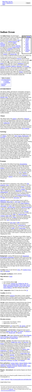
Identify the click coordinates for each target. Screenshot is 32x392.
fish (20, 326)
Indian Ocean (27, 45)
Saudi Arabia (23, 353)
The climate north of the (6, 118)
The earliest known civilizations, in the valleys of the (13, 183)
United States (22, 228)
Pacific (8, 50)
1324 (18, 201)
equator (14, 118)
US (27, 290)
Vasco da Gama (11, 207)
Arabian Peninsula (12, 41)
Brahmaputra (25, 136)
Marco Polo (10, 201)
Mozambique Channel (12, 286)
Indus (15, 136)
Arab (10, 206)
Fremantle (9, 366)
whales (21, 331)
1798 (10, 215)
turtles (15, 331)
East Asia (26, 342)
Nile (28, 183)
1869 (18, 222)
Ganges (19, 136)
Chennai (21, 363)
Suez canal (12, 222)
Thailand (22, 360)
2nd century (16, 197)
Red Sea (19, 58)
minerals (12, 357)
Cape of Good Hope (26, 207)
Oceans (28, 36)
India (6, 97)
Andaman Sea (14, 283)
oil (11, 326)
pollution (27, 331)
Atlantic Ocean (27, 39)
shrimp (23, 326)
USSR (12, 228)
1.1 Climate (6, 81)
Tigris (7, 185)
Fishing (2, 168)
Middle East (14, 342)
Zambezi (4, 136)
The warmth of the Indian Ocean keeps (10, 164)
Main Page (5, 1)
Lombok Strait (14, 338)
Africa (1, 43)
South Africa (3, 360)
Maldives (13, 66)
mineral (10, 176)
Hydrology (3, 131)
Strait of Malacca (25, 203)
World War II (21, 225)
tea (20, 172)
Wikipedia (11, 389)
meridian (10, 48)
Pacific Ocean (27, 48)
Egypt (22, 186)
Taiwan (11, 350)
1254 (16, 201)
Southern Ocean (27, 50)
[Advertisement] (13, 18)
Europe (2, 343)
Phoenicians (18, 190)
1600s (14, 214)
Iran (29, 353)
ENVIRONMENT (5, 89)
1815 (8, 220)
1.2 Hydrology (6, 82)
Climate (2, 116)
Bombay (25, 366)
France (14, 217)
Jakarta (25, 364)
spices (24, 172)
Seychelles (8, 66)
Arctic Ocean (27, 42)
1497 (3, 208)
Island (1, 63)
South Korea (3, 350)
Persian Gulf (13, 54)
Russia (24, 349)
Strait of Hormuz (4, 336)
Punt (3, 189)
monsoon (12, 295)
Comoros (2, 66)
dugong (8, 331)
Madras (26, 363)
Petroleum (24, 175)
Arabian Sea (6, 123)
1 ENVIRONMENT (6, 79)
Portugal (26, 211)
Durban (13, 364)
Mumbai (2, 97)
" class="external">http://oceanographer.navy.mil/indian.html (15, 379)
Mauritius (19, 66)
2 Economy (3, 84)
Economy (3, 161)
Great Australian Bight (13, 285)
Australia (2, 45)
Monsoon (26, 118)
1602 (7, 215)
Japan (28, 349)
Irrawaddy (2, 137)
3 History (3, 85)
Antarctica (18, 45)
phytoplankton (23, 164)
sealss (11, 331)
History (2, 181)
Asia (18, 40)
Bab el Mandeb (27, 335)
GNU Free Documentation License (8, 390)
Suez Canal (3, 338)
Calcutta (13, 363)
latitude (5, 54)
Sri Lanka (26, 66)
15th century (3, 206)
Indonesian (3, 200)
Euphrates (2, 185)
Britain (21, 71)
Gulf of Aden (22, 285)
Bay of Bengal (25, 128)
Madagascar (21, 63)
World (10, 276)
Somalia (23, 189)
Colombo (2, 364)
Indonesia (2, 67)
